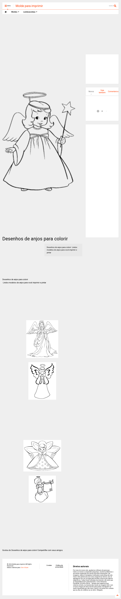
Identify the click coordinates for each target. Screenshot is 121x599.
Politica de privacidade (59, 566)
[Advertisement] (60, 34)
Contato (49, 565)
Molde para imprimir (29, 6)
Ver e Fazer (24, 567)
